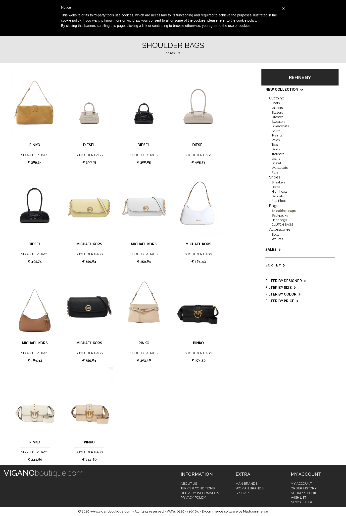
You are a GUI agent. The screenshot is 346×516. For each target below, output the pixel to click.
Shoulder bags (284, 211)
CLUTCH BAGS (282, 224)
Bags (273, 206)
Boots (276, 187)
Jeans (276, 158)
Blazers (277, 112)
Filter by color (283, 294)
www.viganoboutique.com (111, 511)
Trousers (278, 154)
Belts (275, 234)
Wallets (277, 239)
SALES (273, 250)
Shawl (276, 163)
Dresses (277, 117)
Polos (276, 140)
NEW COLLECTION (283, 89)
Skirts (276, 149)
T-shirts (277, 135)
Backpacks (280, 215)
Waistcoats (280, 168)
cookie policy (246, 20)
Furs (275, 172)
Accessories (279, 229)
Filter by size (280, 288)
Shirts (276, 131)
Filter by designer (285, 281)
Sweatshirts (280, 126)
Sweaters (278, 122)
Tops (275, 144)
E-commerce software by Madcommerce (235, 511)
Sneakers (278, 182)
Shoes (274, 177)
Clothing (276, 98)
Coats (276, 103)
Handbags (279, 220)
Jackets (277, 108)
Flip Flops (279, 201)
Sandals (278, 196)
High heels (279, 191)
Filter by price (281, 301)
